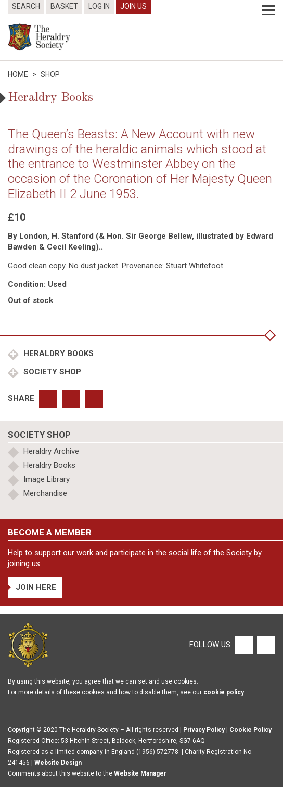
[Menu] (268, 10)
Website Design (58, 762)
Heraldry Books (57, 353)
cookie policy (223, 692)
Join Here (36, 587)
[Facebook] (243, 644)
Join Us (133, 6)
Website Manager (140, 773)
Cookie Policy (250, 729)
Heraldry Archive (51, 451)
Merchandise (45, 493)
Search (26, 6)
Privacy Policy (204, 729)
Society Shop (51, 371)
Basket (64, 6)
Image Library (46, 479)
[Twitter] (264, 644)
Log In (99, 6)
